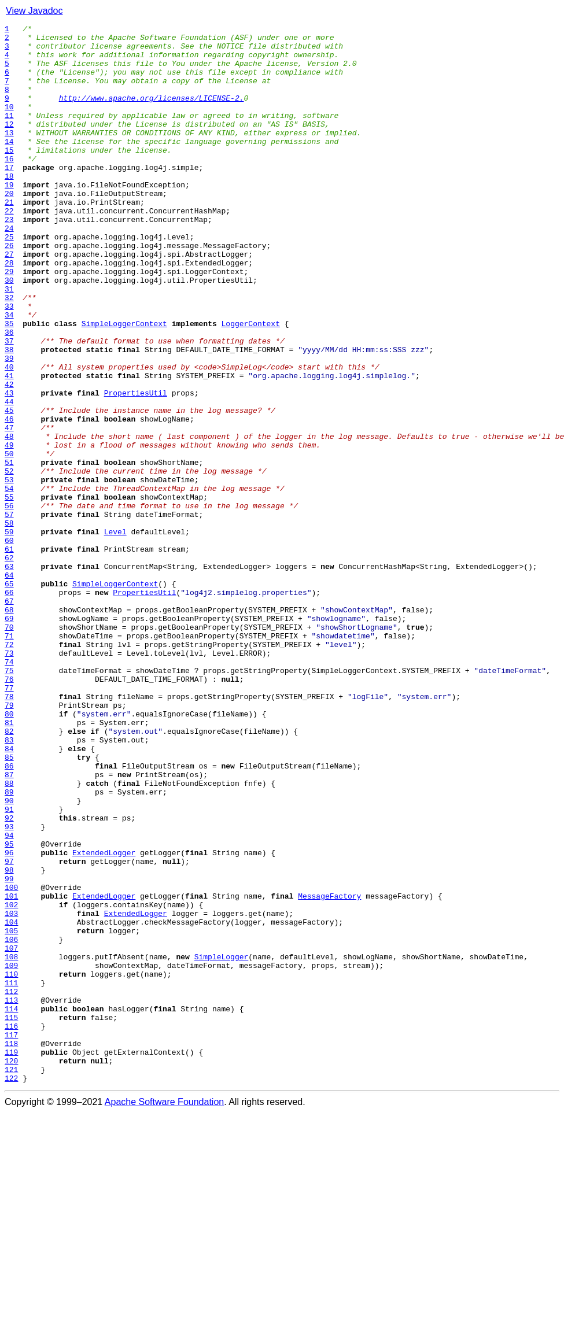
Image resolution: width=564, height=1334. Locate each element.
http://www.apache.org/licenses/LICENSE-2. (151, 113)
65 (9, 696)
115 (11, 1216)
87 (9, 925)
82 (9, 873)
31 (9, 342)
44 (9, 477)
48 (9, 519)
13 (9, 155)
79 (9, 842)
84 (9, 894)
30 (9, 332)
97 (9, 1029)
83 (9, 883)
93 (9, 987)
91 (9, 967)
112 (11, 1185)
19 (9, 217)
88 (9, 935)
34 (9, 373)
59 (9, 634)
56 (9, 602)
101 (11, 1071)
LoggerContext (251, 384)
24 (9, 269)
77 (9, 821)
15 (9, 176)
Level (115, 634)
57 (9, 613)
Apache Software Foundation (164, 1313)
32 (9, 353)
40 (9, 436)
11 (9, 134)
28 (9, 311)
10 (9, 124)
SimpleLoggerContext (124, 384)
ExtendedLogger (103, 1019)
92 (9, 977)
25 (9, 280)
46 (9, 498)
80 (9, 852)
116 (11, 1227)
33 (9, 363)
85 (9, 904)
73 (9, 779)
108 (11, 1144)
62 (9, 665)
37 (9, 405)
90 (9, 956)
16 (9, 186)
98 (9, 1039)
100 (11, 1060)
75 (9, 800)
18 (9, 207)
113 (11, 1196)
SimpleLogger (221, 1144)
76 (9, 810)
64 (9, 686)
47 (9, 509)
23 (9, 259)
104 (11, 1102)
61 (9, 654)
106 (11, 1123)
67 (9, 717)
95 (9, 1008)
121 (11, 1279)
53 (9, 571)
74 (9, 790)
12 (9, 144)
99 (9, 1050)
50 (9, 540)
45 (9, 488)
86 (9, 915)
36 (9, 394)
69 (9, 738)
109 (11, 1154)
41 (9, 446)
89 (9, 946)
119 (11, 1258)
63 (9, 675)
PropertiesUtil (135, 467)
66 (9, 706)
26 (9, 290)
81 (9, 863)
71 (9, 758)
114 (11, 1206)
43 (9, 467)
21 (9, 238)
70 (9, 748)
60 (9, 644)
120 (11, 1268)
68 (9, 727)
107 (11, 1133)
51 (9, 550)
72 (9, 769)
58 (9, 623)
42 (9, 457)
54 (9, 582)
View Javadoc (34, 11)
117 (11, 1237)
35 (9, 384)
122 (11, 1289)
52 (9, 561)
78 (9, 831)
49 (9, 529)
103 (11, 1092)
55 (9, 592)
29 (9, 321)
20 (9, 228)
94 (9, 998)
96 (9, 1019)
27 (9, 300)
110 (11, 1164)
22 (9, 248)
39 (9, 425)
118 (11, 1248)
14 (9, 165)
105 (11, 1112)
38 (9, 415)
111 (11, 1175)
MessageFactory (329, 1071)
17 (9, 196)
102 (11, 1081)
